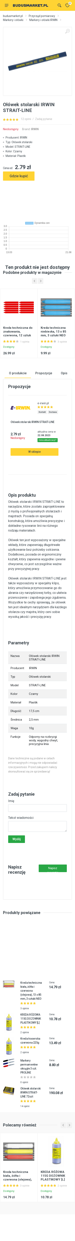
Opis (64, 373)
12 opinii (26, 119)
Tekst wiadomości (21, 817)
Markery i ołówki (13, 20)
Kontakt (42, 412)
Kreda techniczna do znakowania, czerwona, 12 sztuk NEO (18, 333)
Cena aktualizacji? (47, 440)
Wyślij (16, 839)
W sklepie (34, 451)
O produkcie (18, 373)
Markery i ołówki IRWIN (43, 20)
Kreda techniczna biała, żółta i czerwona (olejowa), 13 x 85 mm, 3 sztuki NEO (31, 990)
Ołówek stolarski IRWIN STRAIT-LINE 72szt (30, 1092)
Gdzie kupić (19, 176)
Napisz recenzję (52, 869)
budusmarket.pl (13, 16)
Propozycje (43, 373)
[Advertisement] (37, 199)
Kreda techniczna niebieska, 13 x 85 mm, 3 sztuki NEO (53, 331)
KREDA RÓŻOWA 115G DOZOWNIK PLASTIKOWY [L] (30, 1018)
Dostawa (53, 412)
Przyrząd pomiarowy (42, 16)
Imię (11, 801)
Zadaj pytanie (43, 119)
